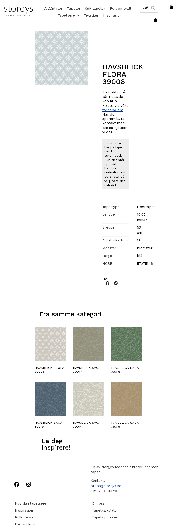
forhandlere (112, 110)
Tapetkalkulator (104, 510)
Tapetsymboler (104, 517)
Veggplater (53, 8)
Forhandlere (24, 524)
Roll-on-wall (120, 8)
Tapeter (73, 8)
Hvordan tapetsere (30, 503)
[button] (107, 283)
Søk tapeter (95, 8)
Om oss (97, 503)
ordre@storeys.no (106, 486)
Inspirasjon (112, 15)
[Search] (152, 7)
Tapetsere (68, 15)
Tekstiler (91, 15)
